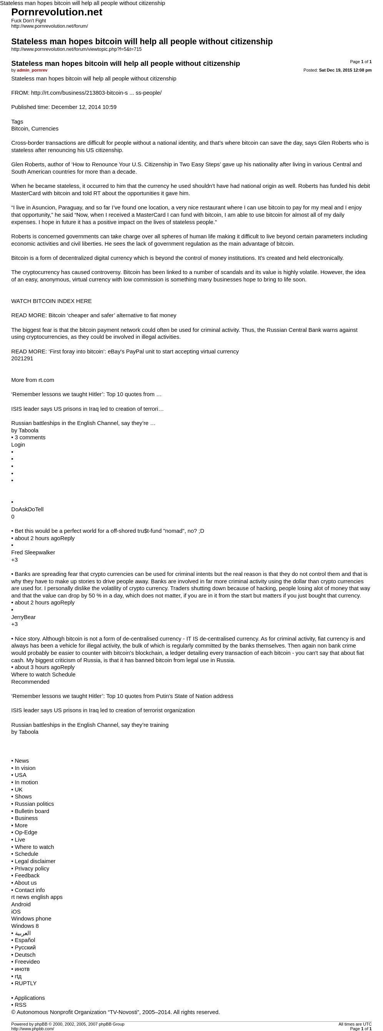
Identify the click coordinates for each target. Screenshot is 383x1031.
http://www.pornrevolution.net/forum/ (49, 26)
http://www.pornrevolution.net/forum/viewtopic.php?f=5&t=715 (76, 49)
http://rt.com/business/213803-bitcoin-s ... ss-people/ (96, 93)
